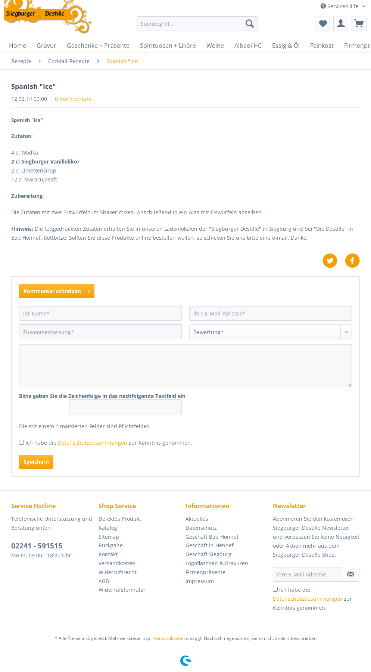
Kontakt (108, 554)
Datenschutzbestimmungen (92, 442)
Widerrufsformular (122, 589)
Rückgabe (111, 545)
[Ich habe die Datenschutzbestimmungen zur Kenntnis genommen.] (21, 442)
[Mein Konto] (340, 23)
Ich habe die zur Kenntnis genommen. (108, 442)
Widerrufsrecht (118, 572)
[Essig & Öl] (286, 45)
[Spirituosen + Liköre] (168, 45)
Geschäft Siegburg (208, 554)
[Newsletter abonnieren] (350, 574)
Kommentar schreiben (57, 290)
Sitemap (109, 536)
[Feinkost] (322, 45)
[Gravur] (46, 45)
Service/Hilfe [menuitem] (340, 6)
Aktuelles (197, 518)
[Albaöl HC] (248, 45)
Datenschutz (201, 527)
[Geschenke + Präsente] (98, 45)
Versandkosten (117, 563)
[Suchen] (250, 23)
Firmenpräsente (205, 572)
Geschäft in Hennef (210, 545)
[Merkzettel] (322, 23)
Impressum (200, 581)
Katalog (108, 527)
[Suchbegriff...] (197, 23)
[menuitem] (197, 27)
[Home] (17, 45)
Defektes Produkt (120, 518)
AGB (104, 581)
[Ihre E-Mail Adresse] (308, 574)
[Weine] (215, 45)
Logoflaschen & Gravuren (217, 563)
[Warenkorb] (359, 23)
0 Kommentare (73, 98)
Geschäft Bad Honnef (212, 536)
